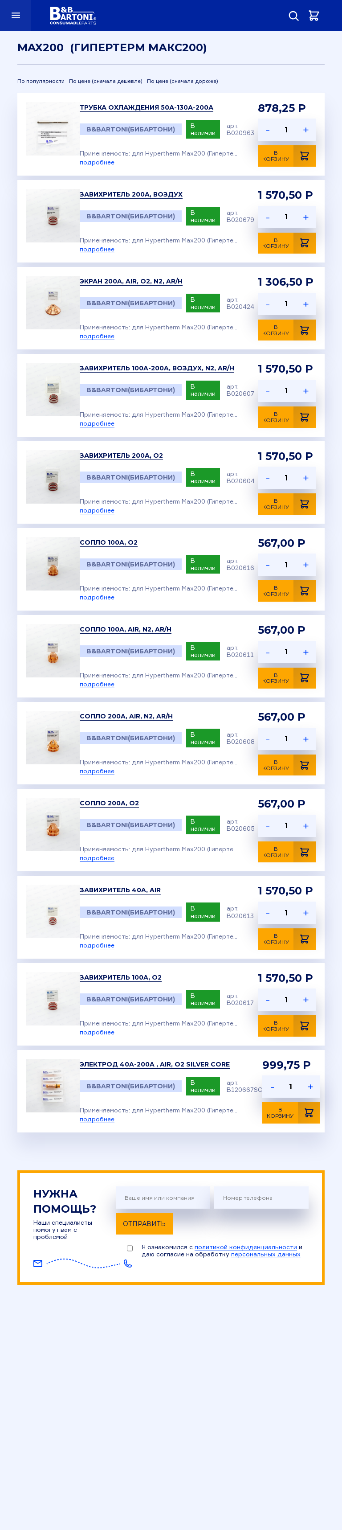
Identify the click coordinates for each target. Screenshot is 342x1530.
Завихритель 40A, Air (120, 890)
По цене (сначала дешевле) (105, 81)
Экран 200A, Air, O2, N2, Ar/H (131, 281)
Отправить (144, 1224)
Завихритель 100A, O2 (121, 977)
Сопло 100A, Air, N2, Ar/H (125, 629)
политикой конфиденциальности (246, 1247)
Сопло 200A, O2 (109, 803)
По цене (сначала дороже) (182, 81)
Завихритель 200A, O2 (121, 455)
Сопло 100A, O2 (109, 542)
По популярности (41, 81)
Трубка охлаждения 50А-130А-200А (146, 107)
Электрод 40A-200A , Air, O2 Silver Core (155, 1064)
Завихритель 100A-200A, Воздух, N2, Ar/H (157, 368)
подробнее (97, 162)
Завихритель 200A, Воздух (131, 194)
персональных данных (266, 1254)
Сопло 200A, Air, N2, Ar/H (126, 716)
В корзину (289, 156)
